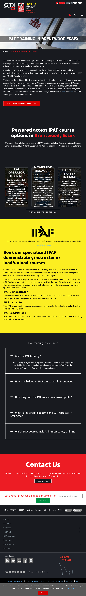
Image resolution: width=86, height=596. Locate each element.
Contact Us (43, 481)
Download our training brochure (22, 103)
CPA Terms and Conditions (54, 581)
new (63, 91)
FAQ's (78, 581)
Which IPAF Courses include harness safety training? (43, 431)
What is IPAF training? (25, 356)
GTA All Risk (69, 581)
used (71, 91)
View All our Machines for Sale (43, 212)
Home (5, 51)
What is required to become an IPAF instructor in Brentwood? (41, 414)
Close (43, 593)
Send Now (43, 500)
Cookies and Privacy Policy (35, 581)
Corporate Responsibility (15, 581)
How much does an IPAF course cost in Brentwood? (42, 381)
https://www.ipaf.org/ (43, 245)
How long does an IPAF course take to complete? (41, 397)
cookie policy (69, 588)
